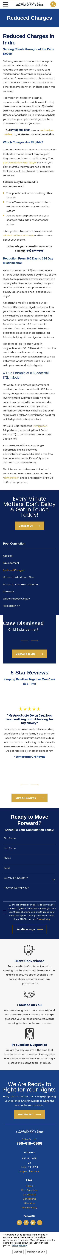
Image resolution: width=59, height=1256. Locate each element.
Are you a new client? (16, 878)
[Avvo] (39, 1222)
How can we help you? (16, 887)
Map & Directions (29, 1171)
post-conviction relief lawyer (20, 162)
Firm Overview (29, 1190)
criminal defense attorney (18, 235)
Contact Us (29, 1198)
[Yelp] (19, 1222)
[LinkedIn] (32, 1222)
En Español (29, 1194)
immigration (40, 426)
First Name (10, 838)
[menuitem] (29, 555)
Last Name (10, 848)
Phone (7, 858)
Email (7, 868)
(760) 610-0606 (20, 130)
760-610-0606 (29, 1143)
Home (29, 1186)
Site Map (29, 1203)
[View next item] (35, 641)
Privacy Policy (29, 1207)
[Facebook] (26, 1222)
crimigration (11, 477)
